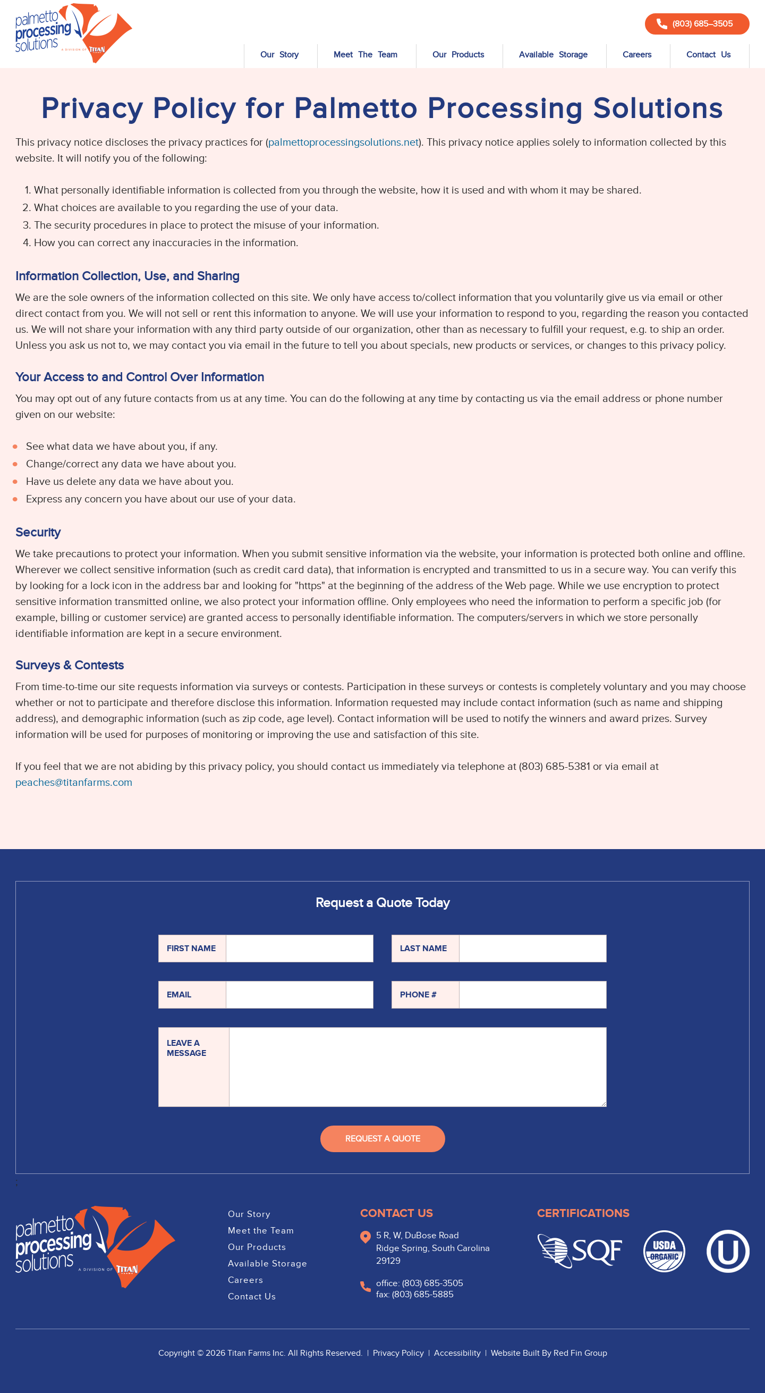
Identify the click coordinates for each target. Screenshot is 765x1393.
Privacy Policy (399, 1353)
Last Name (423, 948)
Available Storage (553, 54)
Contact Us (708, 54)
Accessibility (458, 1353)
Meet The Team (365, 54)
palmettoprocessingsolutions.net (343, 142)
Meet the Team (261, 1231)
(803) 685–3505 (695, 24)
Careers (637, 54)
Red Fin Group (580, 1353)
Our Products (458, 54)
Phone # (418, 994)
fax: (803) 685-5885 (415, 1294)
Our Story (279, 54)
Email (179, 994)
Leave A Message (186, 1048)
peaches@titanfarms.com (73, 782)
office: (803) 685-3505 (419, 1283)
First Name (191, 948)
